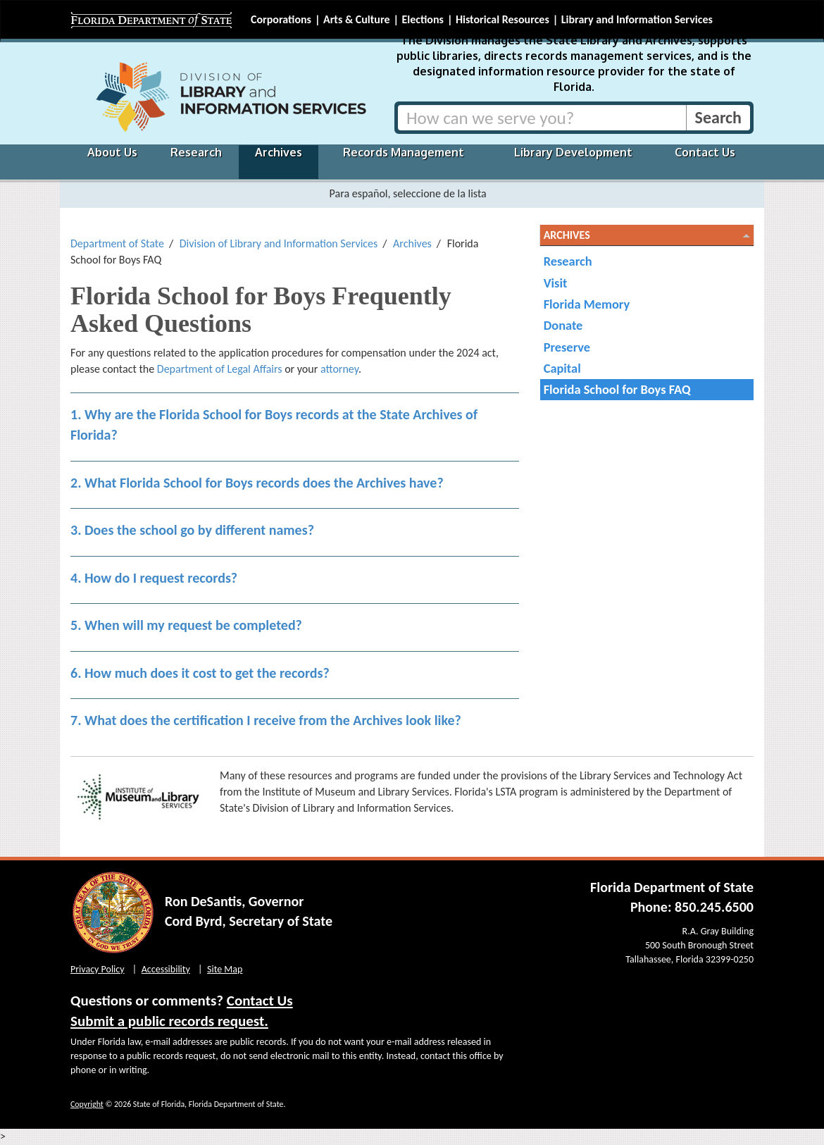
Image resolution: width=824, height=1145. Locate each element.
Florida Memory (587, 304)
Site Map (224, 969)
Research (196, 152)
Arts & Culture (356, 19)
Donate (563, 325)
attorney (339, 369)
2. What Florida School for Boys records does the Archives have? (257, 482)
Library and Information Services (637, 19)
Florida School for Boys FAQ (617, 389)
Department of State (117, 243)
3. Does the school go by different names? (192, 529)
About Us (112, 152)
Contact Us (705, 152)
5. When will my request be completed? (186, 625)
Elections (422, 19)
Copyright (87, 1104)
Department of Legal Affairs (219, 369)
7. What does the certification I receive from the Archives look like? (265, 720)
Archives (278, 152)
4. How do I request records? (153, 577)
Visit (556, 283)
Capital (562, 368)
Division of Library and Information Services (279, 243)
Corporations (281, 19)
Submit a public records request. (169, 1021)
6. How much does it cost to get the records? (200, 672)
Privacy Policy (97, 969)
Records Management (403, 152)
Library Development (573, 152)
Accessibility (166, 969)
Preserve (567, 347)
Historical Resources (502, 19)
